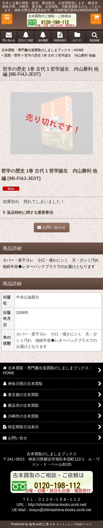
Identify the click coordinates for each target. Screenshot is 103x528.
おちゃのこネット (42, 524)
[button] (6, 19)
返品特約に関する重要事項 (28, 212)
